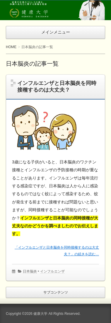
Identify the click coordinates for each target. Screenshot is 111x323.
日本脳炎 (30, 271)
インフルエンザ (52, 271)
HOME (11, 47)
